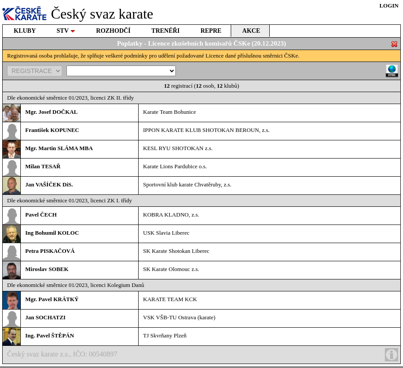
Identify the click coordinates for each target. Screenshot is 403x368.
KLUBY (25, 30)
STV (66, 30)
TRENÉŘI (165, 30)
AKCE (251, 30)
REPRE (211, 30)
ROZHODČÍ (113, 30)
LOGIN (389, 5)
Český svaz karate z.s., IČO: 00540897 (202, 354)
